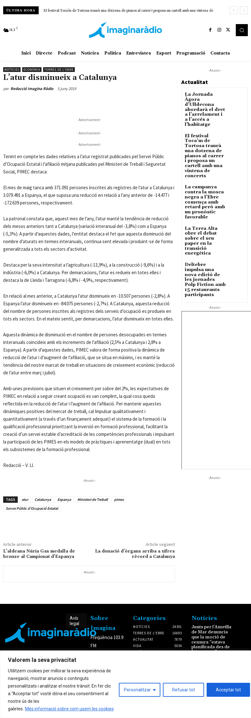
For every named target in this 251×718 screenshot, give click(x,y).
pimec (119, 499)
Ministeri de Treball (92, 499)
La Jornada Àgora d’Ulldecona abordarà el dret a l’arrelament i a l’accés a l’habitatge (205, 103)
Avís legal (74, 621)
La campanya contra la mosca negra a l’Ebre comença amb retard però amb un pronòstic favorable (119, 11)
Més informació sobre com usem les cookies (69, 708)
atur (25, 499)
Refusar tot (183, 689)
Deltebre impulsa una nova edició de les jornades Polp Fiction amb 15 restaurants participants (203, 224)
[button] (242, 30)
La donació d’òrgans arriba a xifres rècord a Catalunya (135, 554)
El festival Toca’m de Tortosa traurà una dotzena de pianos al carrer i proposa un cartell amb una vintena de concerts (204, 135)
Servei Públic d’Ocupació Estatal (32, 508)
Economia (32, 69)
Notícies (12, 69)
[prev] (234, 10)
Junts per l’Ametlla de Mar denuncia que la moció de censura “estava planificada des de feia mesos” (211, 635)
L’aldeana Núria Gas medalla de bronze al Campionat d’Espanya (39, 554)
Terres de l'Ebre (59, 69)
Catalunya (43, 499)
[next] (244, 10)
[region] (125, 684)
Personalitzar (137, 689)
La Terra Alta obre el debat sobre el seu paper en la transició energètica (205, 196)
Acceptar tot (228, 689)
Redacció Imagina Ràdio (31, 88)
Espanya (64, 499)
